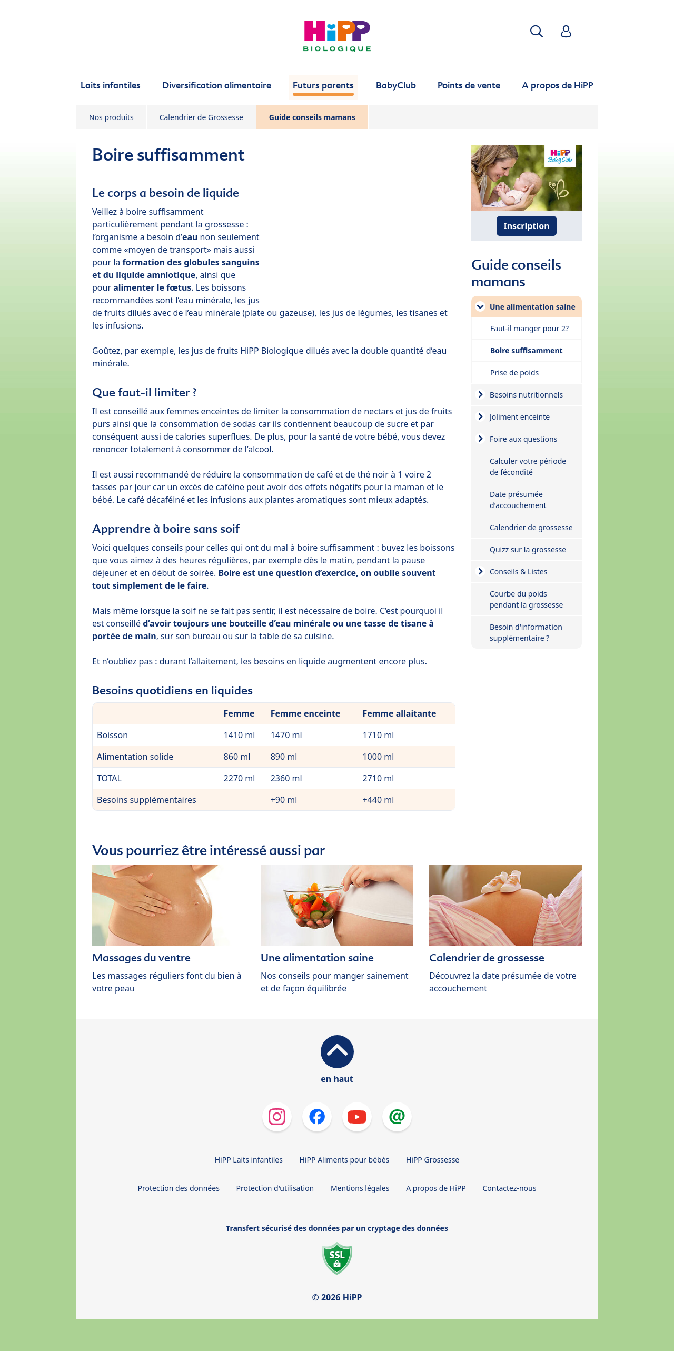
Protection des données (179, 1188)
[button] (536, 31)
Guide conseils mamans (312, 117)
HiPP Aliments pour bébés (345, 1160)
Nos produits (111, 117)
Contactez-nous (509, 1188)
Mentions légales (360, 1188)
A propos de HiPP (436, 1188)
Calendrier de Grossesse (201, 117)
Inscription (526, 226)
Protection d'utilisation (275, 1188)
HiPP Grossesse (432, 1160)
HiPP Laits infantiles (249, 1160)
